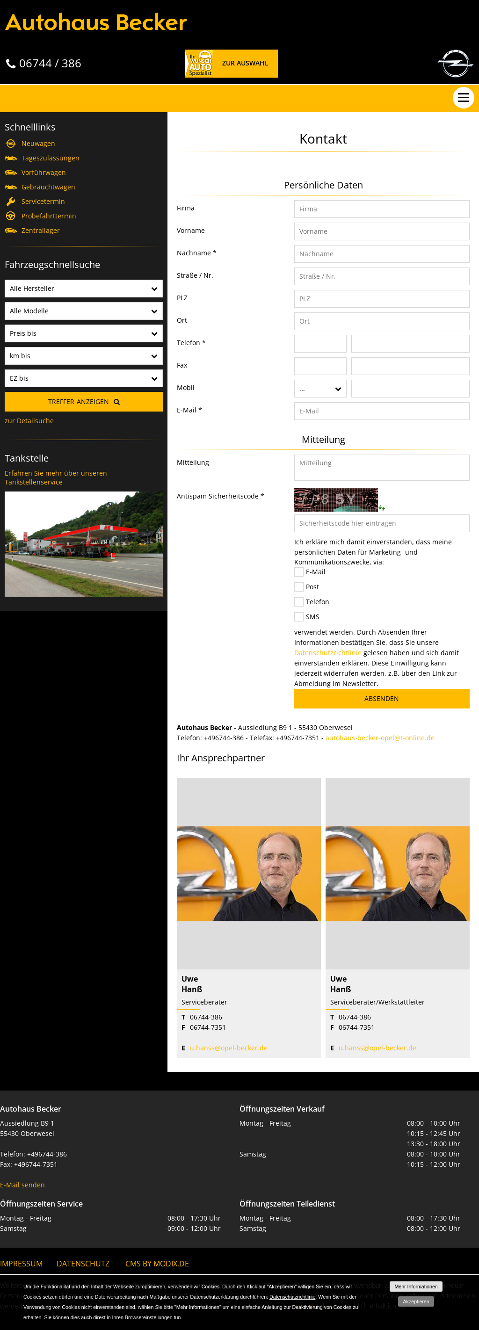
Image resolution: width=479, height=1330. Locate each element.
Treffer (78, 401)
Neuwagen (38, 143)
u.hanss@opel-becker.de (229, 1047)
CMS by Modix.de (157, 1263)
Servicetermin (43, 201)
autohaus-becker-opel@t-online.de (380, 737)
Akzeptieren (416, 1301)
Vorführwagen (44, 172)
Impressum (21, 1263)
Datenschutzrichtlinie (328, 652)
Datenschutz (83, 1263)
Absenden (381, 698)
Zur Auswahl (245, 62)
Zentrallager (41, 230)
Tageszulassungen (51, 157)
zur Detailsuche (29, 420)
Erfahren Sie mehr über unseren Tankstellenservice (56, 478)
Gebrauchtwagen (48, 186)
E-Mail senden (22, 1184)
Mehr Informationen (415, 1286)
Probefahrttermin (49, 215)
